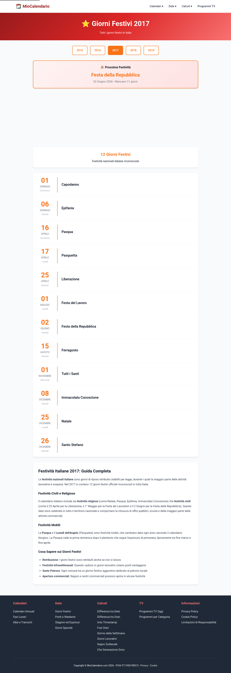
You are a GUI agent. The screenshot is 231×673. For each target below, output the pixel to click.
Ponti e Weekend (65, 617)
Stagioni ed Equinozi (67, 622)
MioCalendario (33, 6)
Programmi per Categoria (154, 617)
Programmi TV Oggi (151, 611)
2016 (98, 50)
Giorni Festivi (63, 611)
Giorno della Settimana (111, 633)
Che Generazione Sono (111, 649)
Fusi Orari (103, 627)
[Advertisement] (115, 118)
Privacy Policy (189, 611)
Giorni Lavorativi (107, 638)
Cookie (153, 665)
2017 (115, 50)
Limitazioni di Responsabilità (198, 622)
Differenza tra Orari (108, 617)
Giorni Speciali (64, 627)
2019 (151, 50)
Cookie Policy (189, 617)
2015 (80, 50)
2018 (133, 50)
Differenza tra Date (108, 611)
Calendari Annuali (23, 611)
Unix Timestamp (107, 622)
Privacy (144, 665)
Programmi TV (206, 6)
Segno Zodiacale (107, 644)
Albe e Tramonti (22, 622)
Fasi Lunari (19, 617)
